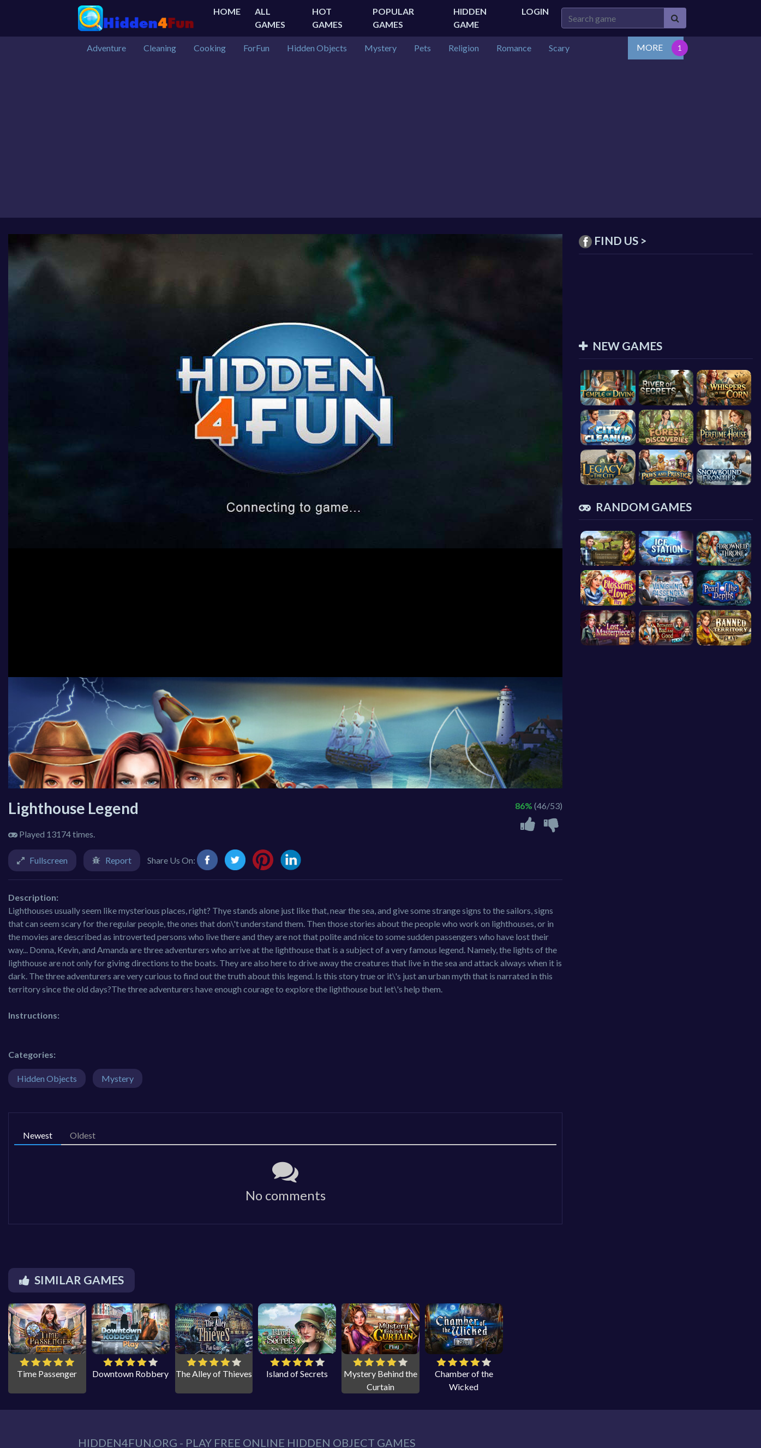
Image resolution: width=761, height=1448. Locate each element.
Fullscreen (48, 860)
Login (535, 11)
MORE (650, 47)
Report (118, 860)
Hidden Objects (47, 1078)
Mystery (117, 1078)
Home (227, 11)
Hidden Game (470, 17)
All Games (270, 17)
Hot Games (327, 17)
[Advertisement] (380, 141)
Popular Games (393, 17)
